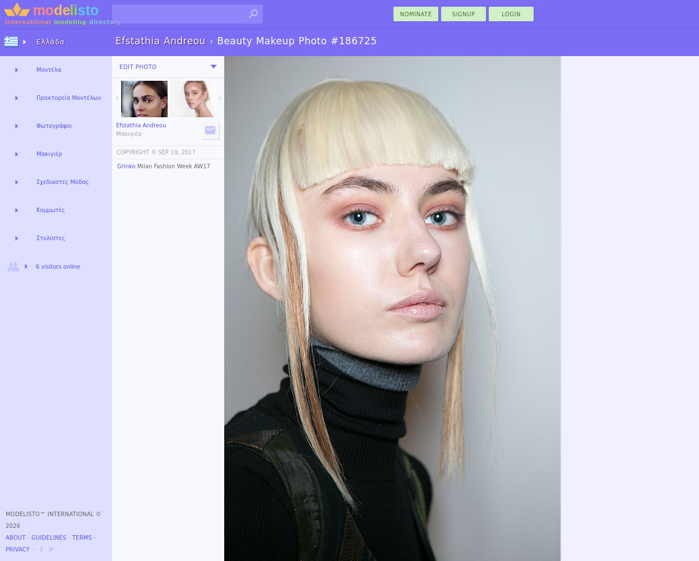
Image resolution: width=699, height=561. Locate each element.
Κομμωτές (50, 210)
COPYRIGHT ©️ (136, 152)
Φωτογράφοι (54, 126)
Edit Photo (138, 67)
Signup (463, 14)
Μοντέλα (48, 70)
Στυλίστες (50, 238)
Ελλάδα (50, 42)
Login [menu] (511, 14)
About (16, 538)
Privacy (18, 549)
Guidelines (49, 538)
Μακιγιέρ (49, 154)
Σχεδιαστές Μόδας (62, 182)
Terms (82, 538)
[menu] (214, 67)
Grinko (126, 166)
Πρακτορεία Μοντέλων (68, 98)
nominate (416, 14)
